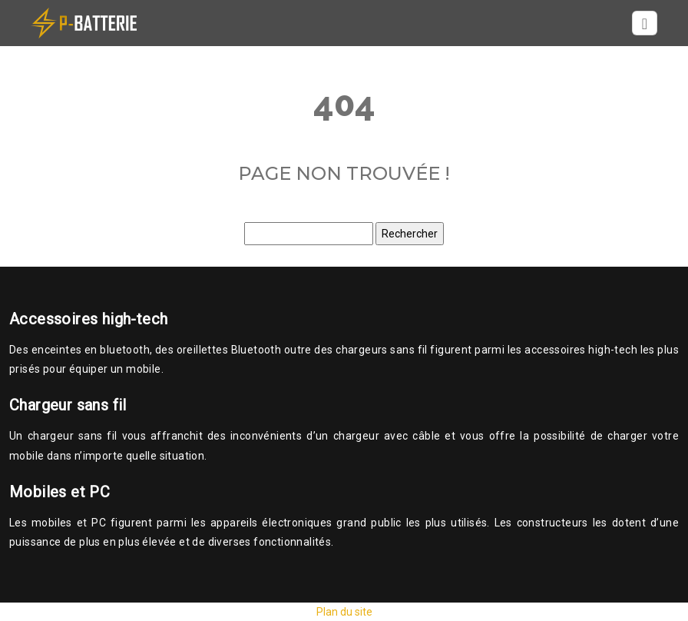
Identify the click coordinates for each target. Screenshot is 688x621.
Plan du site (344, 612)
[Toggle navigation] (644, 23)
